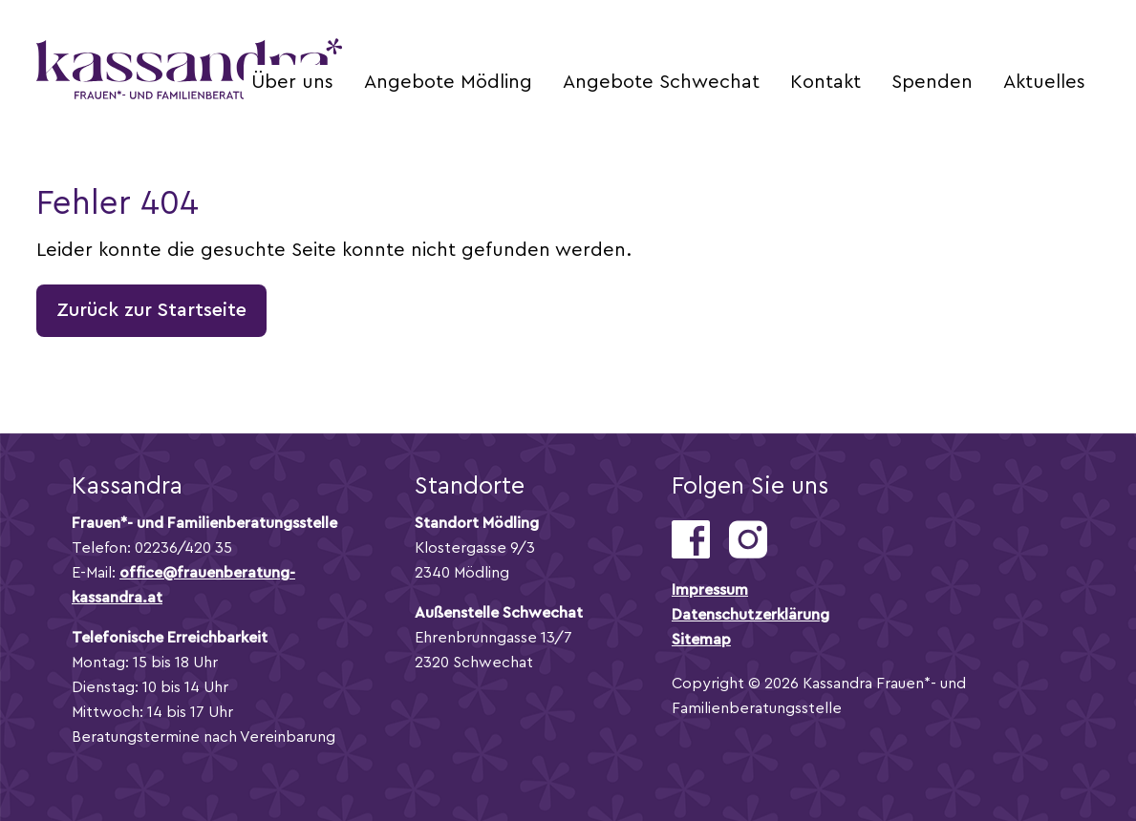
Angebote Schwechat (661, 82)
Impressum (710, 590)
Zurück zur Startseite (151, 310)
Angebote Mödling (448, 82)
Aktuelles (1044, 82)
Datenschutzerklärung (750, 614)
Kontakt (825, 82)
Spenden (932, 82)
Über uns (292, 82)
